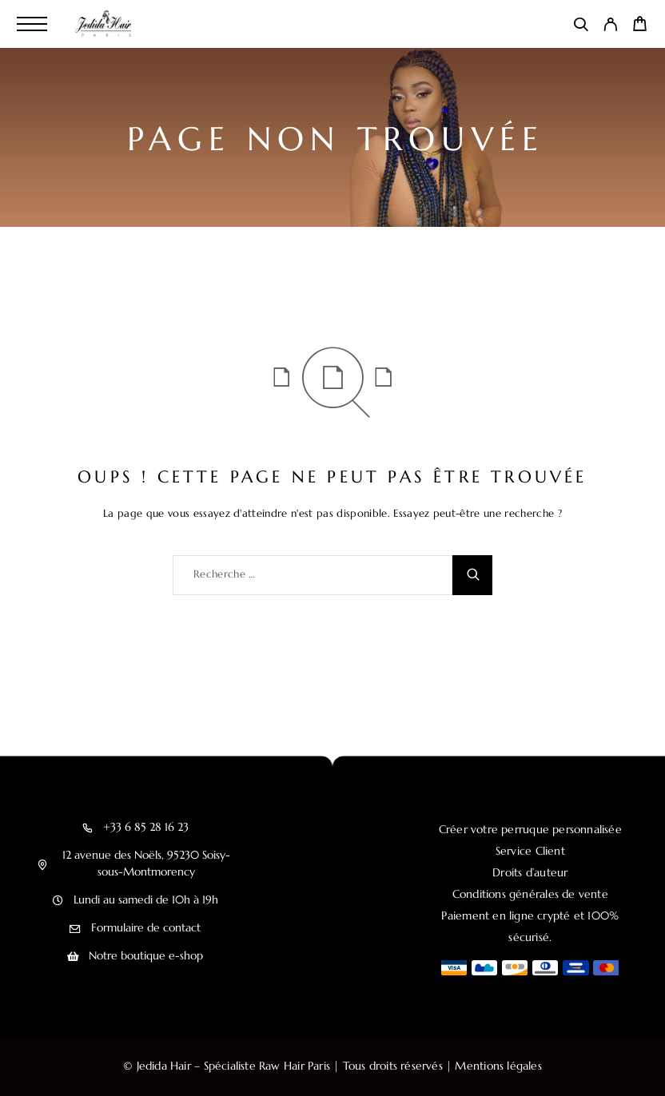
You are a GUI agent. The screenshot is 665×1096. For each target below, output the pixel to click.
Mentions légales (498, 1065)
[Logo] (105, 24)
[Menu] (32, 24)
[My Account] (610, 27)
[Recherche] (580, 27)
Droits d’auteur (529, 872)
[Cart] (639, 26)
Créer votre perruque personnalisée (530, 829)
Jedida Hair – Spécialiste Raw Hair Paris (233, 1065)
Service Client (530, 851)
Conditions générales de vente (530, 894)
